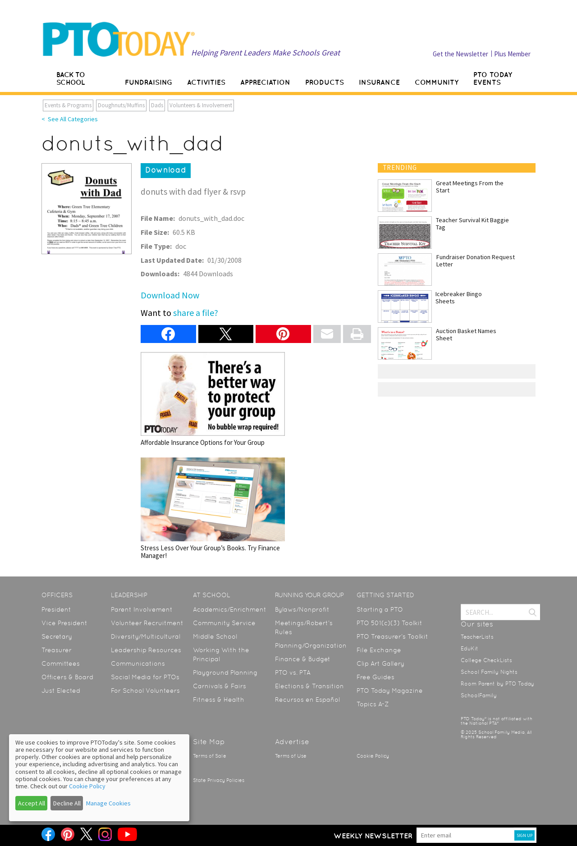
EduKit (469, 648)
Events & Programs (68, 105)
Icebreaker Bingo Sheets (458, 297)
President (56, 609)
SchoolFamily (479, 695)
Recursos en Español (307, 699)
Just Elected (60, 690)
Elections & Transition (309, 686)
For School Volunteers (145, 690)
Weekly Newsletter (373, 835)
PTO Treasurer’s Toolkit (392, 636)
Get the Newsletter (460, 54)
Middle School (215, 636)
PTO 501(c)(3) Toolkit (389, 622)
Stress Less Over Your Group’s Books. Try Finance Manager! (213, 508)
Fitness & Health (218, 699)
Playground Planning (225, 672)
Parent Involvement (142, 609)
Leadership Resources (146, 650)
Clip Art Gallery (380, 663)
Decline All (67, 803)
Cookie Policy (373, 756)
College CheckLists (486, 660)
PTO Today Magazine (390, 690)
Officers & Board (67, 677)
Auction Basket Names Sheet (466, 334)
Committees (60, 663)
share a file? (195, 312)
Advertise (292, 741)
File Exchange (379, 650)
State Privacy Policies (218, 780)
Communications (138, 663)
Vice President (64, 622)
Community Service (224, 622)
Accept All (31, 803)
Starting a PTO (380, 609)
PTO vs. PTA (293, 672)
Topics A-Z (373, 704)
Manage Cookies (108, 803)
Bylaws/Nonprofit (302, 609)
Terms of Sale (209, 756)
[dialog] (99, 777)
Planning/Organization (311, 645)
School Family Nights (489, 672)
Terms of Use (291, 756)
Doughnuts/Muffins (121, 105)
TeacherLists (477, 637)
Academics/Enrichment (229, 609)
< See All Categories (69, 119)
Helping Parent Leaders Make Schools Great (265, 52)
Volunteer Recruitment (147, 622)
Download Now (170, 295)
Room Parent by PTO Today (497, 684)
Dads (157, 105)
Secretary (56, 636)
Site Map (209, 741)
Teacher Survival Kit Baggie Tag (472, 223)
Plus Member (512, 54)
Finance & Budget (302, 659)
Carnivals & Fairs (219, 686)
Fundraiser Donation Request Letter (475, 260)
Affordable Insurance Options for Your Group (213, 399)
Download (165, 169)
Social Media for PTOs (145, 677)
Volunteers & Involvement (200, 105)
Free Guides (375, 677)
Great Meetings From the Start (470, 186)
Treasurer (56, 650)
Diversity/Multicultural (145, 636)
